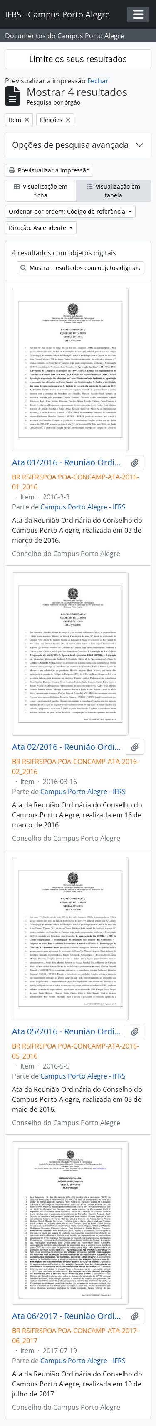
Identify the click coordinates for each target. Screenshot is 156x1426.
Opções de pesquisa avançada (70, 144)
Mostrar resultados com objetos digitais (80, 268)
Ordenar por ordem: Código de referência (68, 211)
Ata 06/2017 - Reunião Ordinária (67, 1316)
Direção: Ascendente (38, 228)
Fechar (98, 80)
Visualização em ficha (40, 190)
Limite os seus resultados (78, 59)
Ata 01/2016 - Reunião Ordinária (67, 462)
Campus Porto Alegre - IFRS (83, 507)
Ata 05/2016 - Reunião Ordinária (67, 1031)
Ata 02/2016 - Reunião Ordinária (67, 747)
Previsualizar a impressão (49, 170)
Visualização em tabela (113, 190)
